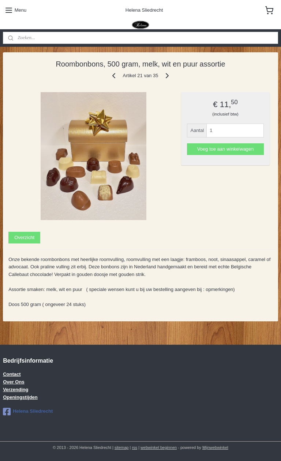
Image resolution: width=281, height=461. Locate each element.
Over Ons (14, 382)
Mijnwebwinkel (215, 447)
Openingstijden (20, 397)
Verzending (15, 389)
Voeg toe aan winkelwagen (225, 149)
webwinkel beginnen (158, 447)
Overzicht (24, 237)
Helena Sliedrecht (28, 411)
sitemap (122, 447)
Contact (11, 374)
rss (134, 447)
